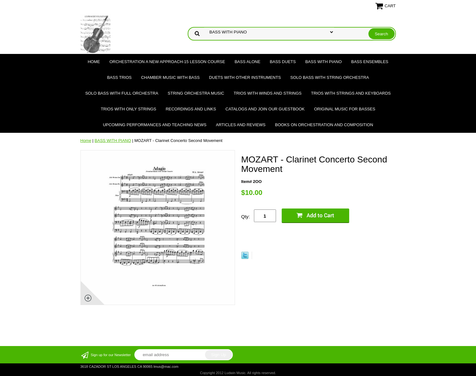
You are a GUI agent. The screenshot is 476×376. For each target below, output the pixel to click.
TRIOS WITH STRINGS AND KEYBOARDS (351, 93)
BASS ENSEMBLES (369, 61)
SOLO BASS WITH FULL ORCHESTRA (121, 93)
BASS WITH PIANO (323, 61)
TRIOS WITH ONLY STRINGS (128, 109)
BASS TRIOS (119, 77)
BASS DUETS (283, 61)
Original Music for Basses (344, 109)
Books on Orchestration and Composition (324, 124)
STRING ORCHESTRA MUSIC (196, 93)
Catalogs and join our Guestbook (265, 109)
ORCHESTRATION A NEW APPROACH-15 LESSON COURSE (167, 61)
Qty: (245, 216)
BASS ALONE (248, 61)
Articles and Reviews (241, 124)
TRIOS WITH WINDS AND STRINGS (268, 93)
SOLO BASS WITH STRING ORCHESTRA (329, 77)
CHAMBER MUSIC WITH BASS (170, 77)
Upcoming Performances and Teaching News (154, 124)
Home (94, 61)
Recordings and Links (191, 109)
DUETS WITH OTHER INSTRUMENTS (245, 77)
